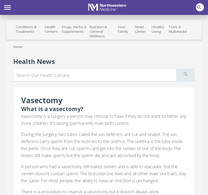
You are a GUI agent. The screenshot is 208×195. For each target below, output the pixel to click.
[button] (7, 6)
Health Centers (51, 29)
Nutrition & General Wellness (98, 31)
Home (17, 47)
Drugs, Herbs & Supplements (74, 29)
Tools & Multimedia (178, 29)
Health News (34, 61)
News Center (140, 29)
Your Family (123, 29)
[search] (95, 75)
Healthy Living (158, 29)
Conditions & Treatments (26, 29)
